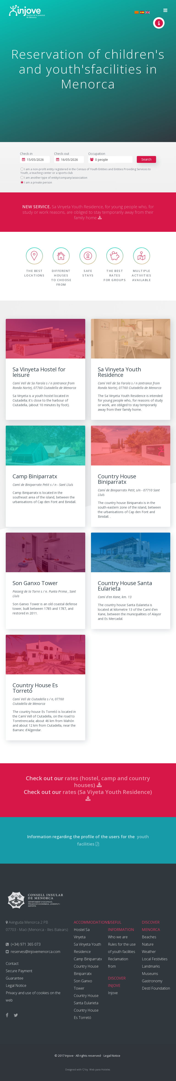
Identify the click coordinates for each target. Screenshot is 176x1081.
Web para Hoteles (99, 1069)
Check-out (61, 153)
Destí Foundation (156, 988)
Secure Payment (19, 970)
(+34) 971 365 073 (25, 944)
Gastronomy (152, 980)
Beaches (149, 936)
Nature (148, 944)
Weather (149, 951)
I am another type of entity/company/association (53, 178)
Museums (150, 973)
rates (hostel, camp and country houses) (107, 781)
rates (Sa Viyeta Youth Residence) (107, 795)
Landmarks (151, 966)
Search (146, 159)
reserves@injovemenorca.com (35, 951)
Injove (113, 992)
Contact (12, 963)
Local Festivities (155, 958)
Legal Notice (16, 985)
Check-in (26, 153)
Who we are (118, 936)
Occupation (96, 153)
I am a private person (36, 182)
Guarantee (14, 978)
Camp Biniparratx (88, 958)
